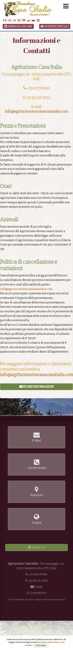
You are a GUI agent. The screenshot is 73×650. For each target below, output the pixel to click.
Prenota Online (18, 26)
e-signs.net (61, 599)
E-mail (38, 587)
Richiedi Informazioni (36, 386)
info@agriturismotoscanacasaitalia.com (36, 111)
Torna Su (36, 547)
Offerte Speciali (55, 26)
